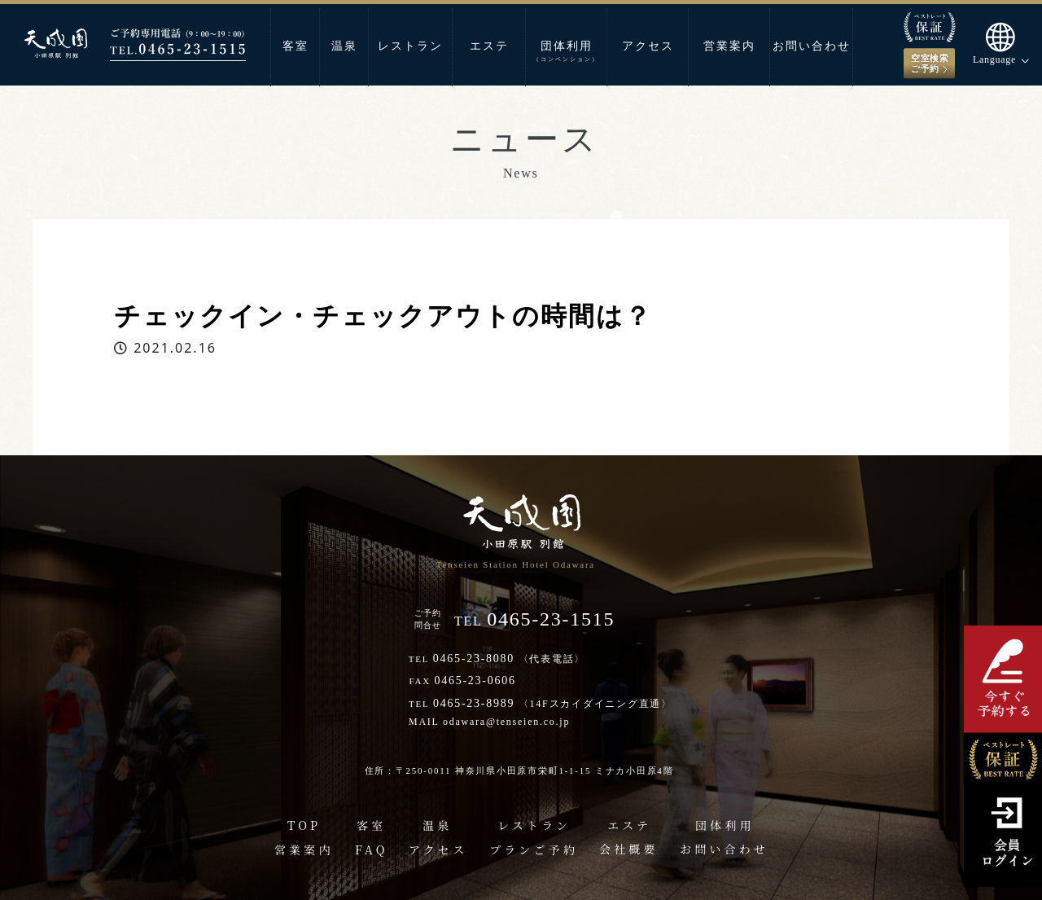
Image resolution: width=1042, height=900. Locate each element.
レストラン (410, 46)
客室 (295, 46)
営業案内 (729, 46)
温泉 (344, 46)
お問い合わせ (812, 46)
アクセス (648, 46)
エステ (489, 46)
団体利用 (566, 51)
